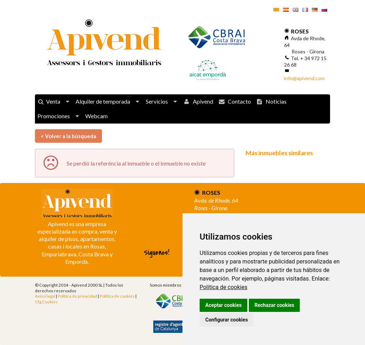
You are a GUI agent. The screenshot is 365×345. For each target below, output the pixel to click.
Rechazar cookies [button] (274, 305)
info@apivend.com (304, 78)
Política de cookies (223, 287)
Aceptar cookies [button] (223, 305)
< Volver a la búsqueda (68, 136)
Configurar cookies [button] (226, 320)
